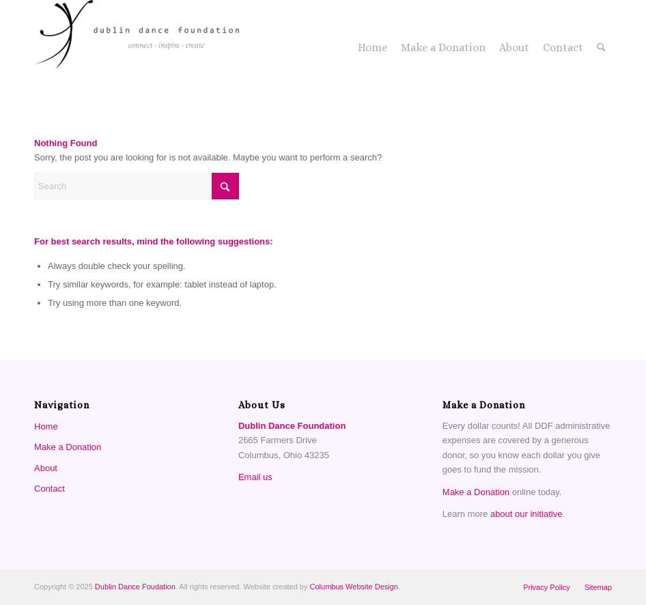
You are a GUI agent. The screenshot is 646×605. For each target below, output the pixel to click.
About (45, 468)
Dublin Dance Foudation (135, 586)
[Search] (601, 48)
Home (46, 426)
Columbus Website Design (354, 586)
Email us (255, 477)
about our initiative (526, 514)
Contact (49, 488)
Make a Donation (67, 447)
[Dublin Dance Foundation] (136, 48)
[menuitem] (372, 48)
